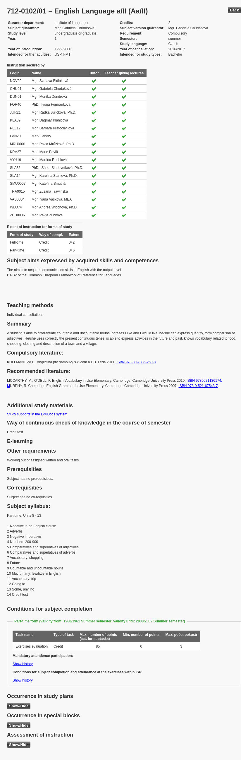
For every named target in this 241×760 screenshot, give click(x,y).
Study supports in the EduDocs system (37, 414)
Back (234, 10)
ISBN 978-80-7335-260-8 (136, 362)
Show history (23, 664)
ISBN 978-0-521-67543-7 (198, 386)
